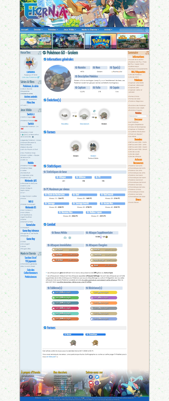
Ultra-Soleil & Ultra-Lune (29, 183)
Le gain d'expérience (136, 124)
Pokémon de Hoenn (136, 175)
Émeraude (24, 236)
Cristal (23, 242)
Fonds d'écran (134, 202)
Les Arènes (132, 136)
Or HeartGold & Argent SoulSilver (26, 216)
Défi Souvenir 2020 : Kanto (138, 142)
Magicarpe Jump (27, 175)
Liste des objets (134, 154)
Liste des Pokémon (29, 77)
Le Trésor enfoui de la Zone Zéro (132, 46)
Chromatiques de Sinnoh (137, 182)
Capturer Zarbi (134, 88)
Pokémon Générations (29, 99)
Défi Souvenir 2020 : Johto (137, 145)
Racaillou (64, 124)
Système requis (134, 66)
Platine (23, 219)
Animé (107, 29)
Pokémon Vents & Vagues (63, 376)
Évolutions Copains (135, 110)
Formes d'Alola (134, 96)
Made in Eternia (89, 29)
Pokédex (52, 29)
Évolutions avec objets (136, 108)
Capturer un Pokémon (136, 129)
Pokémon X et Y (60, 394)
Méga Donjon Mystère (29, 196)
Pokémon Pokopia (27, 120)
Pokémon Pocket (27, 166)
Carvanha (31, 72)
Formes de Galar (134, 99)
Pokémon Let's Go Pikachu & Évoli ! (65, 392)
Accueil (24, 29)
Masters (24, 170)
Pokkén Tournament (28, 204)
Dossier (37, 29)
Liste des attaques (135, 156)
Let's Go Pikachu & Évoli (29, 149)
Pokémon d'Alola (135, 189)
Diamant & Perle (27, 222)
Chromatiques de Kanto (137, 168)
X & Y (23, 193)
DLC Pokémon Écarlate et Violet (65, 384)
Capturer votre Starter (136, 83)
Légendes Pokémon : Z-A (68, 46)
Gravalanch (84, 124)
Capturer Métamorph (136, 85)
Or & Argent (25, 244)
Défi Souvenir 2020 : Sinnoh (138, 149)
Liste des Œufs (134, 77)
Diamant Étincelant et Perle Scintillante (66, 388)
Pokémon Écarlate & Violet (63, 382)
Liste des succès (134, 152)
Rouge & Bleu (26, 249)
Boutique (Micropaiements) (138, 69)
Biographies (25, 91)
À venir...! (24, 105)
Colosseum (25, 228)
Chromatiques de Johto (137, 173)
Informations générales (29, 264)
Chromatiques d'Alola (136, 192)
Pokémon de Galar (135, 194)
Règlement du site (28, 376)
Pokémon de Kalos (135, 185)
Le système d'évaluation (137, 132)
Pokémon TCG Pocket (100, 46)
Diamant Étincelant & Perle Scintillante (28, 144)
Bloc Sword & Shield (28, 266)
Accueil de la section (136, 59)
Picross (23, 198)
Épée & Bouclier (26, 147)
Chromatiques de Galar (137, 196)
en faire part (51, 357)
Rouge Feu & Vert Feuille (29, 233)
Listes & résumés (26, 89)
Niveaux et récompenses (137, 127)
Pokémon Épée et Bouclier (63, 390)
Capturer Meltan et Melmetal (135, 91)
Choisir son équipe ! (136, 134)
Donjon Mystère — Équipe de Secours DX (29, 156)
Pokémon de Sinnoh (136, 180)
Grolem (93, 156)
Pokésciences (31, 277)
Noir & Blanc (25, 212)
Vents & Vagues (26, 117)
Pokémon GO (26, 178)
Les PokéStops (133, 122)
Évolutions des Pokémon (137, 105)
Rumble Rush (25, 173)
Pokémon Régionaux (136, 101)
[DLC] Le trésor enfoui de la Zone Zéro (29, 136)
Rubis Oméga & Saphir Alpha (26, 189)
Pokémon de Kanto (135, 166)
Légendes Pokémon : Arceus (31, 140)
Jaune (23, 246)
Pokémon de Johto (135, 170)
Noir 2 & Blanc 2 (26, 210)
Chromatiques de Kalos (137, 187)
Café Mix (24, 160)
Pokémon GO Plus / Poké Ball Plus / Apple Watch (137, 63)
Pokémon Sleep (36, 46)
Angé (82, 398)
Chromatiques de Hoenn (137, 178)
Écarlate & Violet (132, 40)
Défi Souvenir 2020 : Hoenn (138, 147)
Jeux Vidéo (68, 29)
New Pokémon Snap (28, 153)
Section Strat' (31, 258)
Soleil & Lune (25, 186)
